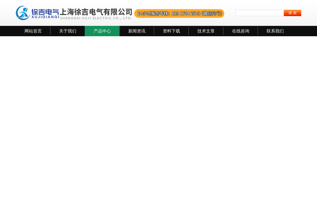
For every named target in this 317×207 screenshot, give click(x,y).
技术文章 (206, 30)
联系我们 (275, 30)
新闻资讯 (137, 30)
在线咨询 (240, 30)
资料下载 (171, 30)
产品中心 (102, 30)
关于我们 (67, 30)
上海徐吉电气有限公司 (120, 13)
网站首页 (33, 30)
